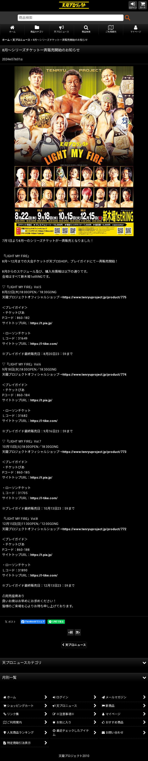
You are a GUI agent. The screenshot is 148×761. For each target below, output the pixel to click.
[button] (86, 29)
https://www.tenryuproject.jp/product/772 (94, 529)
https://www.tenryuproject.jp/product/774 (94, 374)
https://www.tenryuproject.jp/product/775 (94, 297)
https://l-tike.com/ (44, 344)
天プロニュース (74, 645)
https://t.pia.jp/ (41, 323)
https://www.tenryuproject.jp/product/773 (94, 452)
